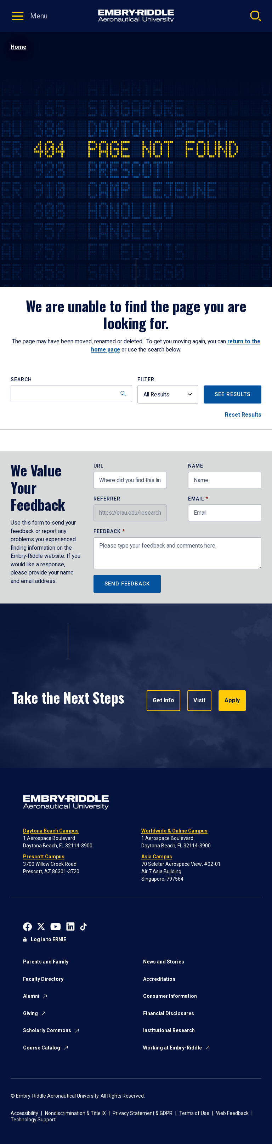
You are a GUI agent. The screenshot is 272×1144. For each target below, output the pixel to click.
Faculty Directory (43, 979)
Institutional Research (169, 1030)
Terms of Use (194, 1113)
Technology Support (33, 1119)
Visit (199, 700)
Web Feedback (232, 1113)
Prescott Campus (43, 856)
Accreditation (159, 979)
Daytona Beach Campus (51, 831)
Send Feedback (127, 583)
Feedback (108, 531)
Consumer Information (170, 996)
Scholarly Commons (47, 1030)
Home (18, 47)
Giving (30, 1013)
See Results (232, 394)
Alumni (31, 996)
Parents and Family (45, 962)
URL (98, 466)
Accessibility (24, 1113)
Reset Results (243, 414)
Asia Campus (156, 856)
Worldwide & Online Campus (174, 831)
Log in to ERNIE (48, 939)
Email (196, 499)
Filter (145, 379)
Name (195, 466)
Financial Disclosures (168, 1013)
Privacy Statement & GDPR (142, 1113)
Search (21, 379)
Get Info (163, 700)
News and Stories (163, 962)
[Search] (71, 393)
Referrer (107, 499)
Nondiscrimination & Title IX (75, 1113)
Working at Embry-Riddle (172, 1048)
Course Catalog (41, 1048)
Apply (231, 700)
